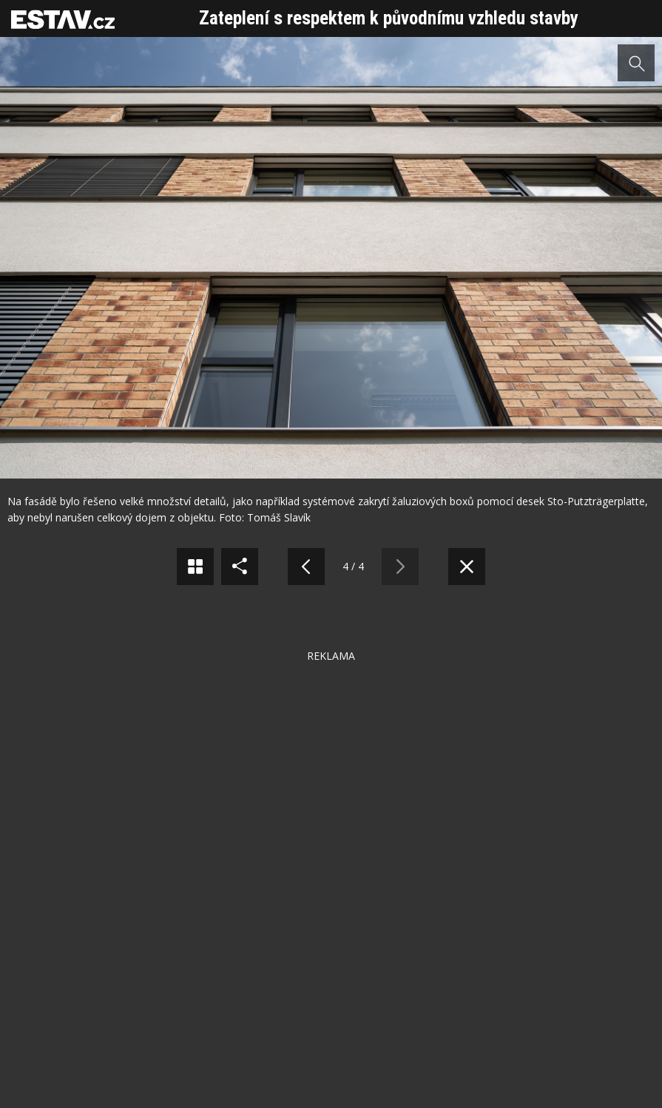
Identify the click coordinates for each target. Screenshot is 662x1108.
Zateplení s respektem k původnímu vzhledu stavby (388, 18)
